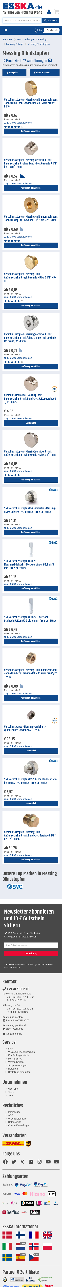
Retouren (13, 1068)
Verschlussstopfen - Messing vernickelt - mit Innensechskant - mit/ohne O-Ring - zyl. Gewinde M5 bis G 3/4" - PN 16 (30, 338)
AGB (10, 1115)
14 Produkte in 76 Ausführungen (27, 61)
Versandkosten (16, 1062)
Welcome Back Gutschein (21, 1052)
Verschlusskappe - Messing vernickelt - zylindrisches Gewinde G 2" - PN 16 (25, 728)
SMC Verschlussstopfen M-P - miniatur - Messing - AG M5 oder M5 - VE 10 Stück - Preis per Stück (30, 510)
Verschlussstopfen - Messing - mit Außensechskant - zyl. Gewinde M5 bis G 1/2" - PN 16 (30, 277)
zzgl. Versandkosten (18, 122)
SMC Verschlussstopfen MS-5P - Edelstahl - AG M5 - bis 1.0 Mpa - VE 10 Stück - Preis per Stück (30, 781)
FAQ (10, 1048)
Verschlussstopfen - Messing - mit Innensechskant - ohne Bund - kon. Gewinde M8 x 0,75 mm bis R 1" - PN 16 (31, 103)
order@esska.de (12, 1028)
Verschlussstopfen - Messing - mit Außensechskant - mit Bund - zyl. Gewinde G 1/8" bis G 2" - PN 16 (30, 836)
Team (11, 1092)
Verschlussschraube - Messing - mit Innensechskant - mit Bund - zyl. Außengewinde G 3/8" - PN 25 (30, 399)
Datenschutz (14, 1122)
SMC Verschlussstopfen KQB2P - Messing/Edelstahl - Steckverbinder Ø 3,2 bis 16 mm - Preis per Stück (29, 564)
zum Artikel (31, 423)
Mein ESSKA (15, 1058)
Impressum (14, 1112)
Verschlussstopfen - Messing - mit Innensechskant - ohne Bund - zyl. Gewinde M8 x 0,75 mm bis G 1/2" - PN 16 (31, 673)
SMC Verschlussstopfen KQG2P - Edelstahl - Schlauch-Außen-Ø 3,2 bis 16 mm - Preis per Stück (30, 619)
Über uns (13, 1088)
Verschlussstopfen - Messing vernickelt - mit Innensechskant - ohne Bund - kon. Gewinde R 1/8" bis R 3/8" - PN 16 (31, 163)
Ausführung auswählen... (31, 131)
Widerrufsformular (17, 1118)
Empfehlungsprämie (18, 1055)
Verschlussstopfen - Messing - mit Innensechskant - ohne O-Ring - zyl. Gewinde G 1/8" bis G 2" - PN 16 (31, 218)
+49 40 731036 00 (15, 989)
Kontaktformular (12, 1033)
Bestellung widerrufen (19, 1072)
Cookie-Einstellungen (19, 1125)
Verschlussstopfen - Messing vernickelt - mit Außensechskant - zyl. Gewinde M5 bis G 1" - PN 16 (30, 453)
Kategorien (12, 73)
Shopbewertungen (17, 1065)
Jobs (10, 1095)
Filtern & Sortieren (42, 73)
